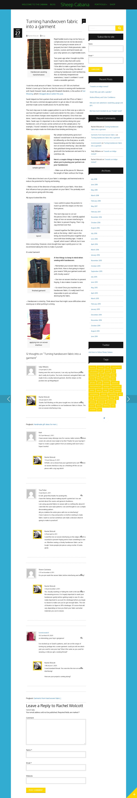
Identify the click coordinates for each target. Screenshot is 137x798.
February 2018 (96, 201)
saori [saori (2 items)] (120, 394)
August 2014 (95, 331)
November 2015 (96, 260)
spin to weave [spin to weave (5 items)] (111, 402)
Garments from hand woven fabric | (47, 698)
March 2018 (95, 195)
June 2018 (94, 184)
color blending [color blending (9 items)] (116, 367)
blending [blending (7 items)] (92, 367)
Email (29, 763)
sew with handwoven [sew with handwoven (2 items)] (101, 398)
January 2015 (95, 309)
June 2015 (94, 282)
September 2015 (96, 271)
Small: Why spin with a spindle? (101, 92)
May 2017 (94, 206)
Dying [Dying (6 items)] (113, 375)
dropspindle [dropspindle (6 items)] (93, 375)
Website (29, 776)
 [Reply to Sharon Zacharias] (81, 575)
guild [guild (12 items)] (99, 383)
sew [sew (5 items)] (91, 398)
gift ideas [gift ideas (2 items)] (92, 383)
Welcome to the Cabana (34, 4)
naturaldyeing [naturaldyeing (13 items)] (94, 394)
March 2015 (95, 298)
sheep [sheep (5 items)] (111, 398)
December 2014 (96, 315)
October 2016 (95, 222)
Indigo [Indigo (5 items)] (105, 390)
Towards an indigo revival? (99, 86)
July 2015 (94, 277)
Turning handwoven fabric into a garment (105, 138)
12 (84, 21)
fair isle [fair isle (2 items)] (92, 379)
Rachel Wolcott (33, 36)
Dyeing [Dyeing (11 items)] (107, 375)
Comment (30, 718)
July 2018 (94, 179)
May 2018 (94, 190)
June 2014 (94, 336)
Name (29, 750)
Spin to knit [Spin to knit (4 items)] (101, 402)
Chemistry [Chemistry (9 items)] (100, 367)
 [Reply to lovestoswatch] (81, 638)
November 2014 (96, 320)
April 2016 (94, 244)
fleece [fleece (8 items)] (113, 379)
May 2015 (94, 288)
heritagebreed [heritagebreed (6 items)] (116, 386)
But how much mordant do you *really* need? (106, 111)
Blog (52, 4)
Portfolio (101, 4)
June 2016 (94, 239)
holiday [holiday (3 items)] (92, 390)
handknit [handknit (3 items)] (106, 383)
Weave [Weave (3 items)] (99, 406)
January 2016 (95, 255)
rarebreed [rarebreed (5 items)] (103, 394)
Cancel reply (30, 710)
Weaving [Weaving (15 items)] (106, 406)
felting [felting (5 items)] (99, 379)
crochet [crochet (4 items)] (108, 371)
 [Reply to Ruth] (81, 438)
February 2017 (96, 212)
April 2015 (94, 293)
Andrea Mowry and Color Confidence (102, 97)
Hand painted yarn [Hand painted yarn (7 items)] (95, 386)
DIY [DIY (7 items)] (114, 371)
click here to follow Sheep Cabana (100, 352)
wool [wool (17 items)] (113, 406)
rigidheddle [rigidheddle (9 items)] (112, 394)
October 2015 (95, 266)
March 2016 (95, 250)
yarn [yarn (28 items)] (99, 409)
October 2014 (95, 325)
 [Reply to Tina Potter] (81, 495)
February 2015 (96, 304)
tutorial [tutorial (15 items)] (92, 406)
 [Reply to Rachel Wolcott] (81, 402)
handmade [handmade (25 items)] (115, 383)
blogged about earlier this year (51, 94)
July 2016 (94, 233)
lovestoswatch (44, 633)
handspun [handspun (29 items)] (106, 386)
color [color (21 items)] (107, 367)
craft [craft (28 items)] (101, 371)
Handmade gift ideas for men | (45, 424)
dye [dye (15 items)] (101, 375)
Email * (91, 56)
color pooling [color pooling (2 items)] (94, 371)
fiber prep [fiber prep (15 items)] (106, 379)
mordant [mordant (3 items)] (117, 390)
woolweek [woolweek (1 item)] (92, 409)
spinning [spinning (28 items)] (92, 402)
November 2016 (96, 217)
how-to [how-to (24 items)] (99, 390)
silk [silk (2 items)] (117, 398)
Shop (112, 4)
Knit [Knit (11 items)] (111, 390)
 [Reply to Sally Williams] (81, 372)
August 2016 (95, 228)
